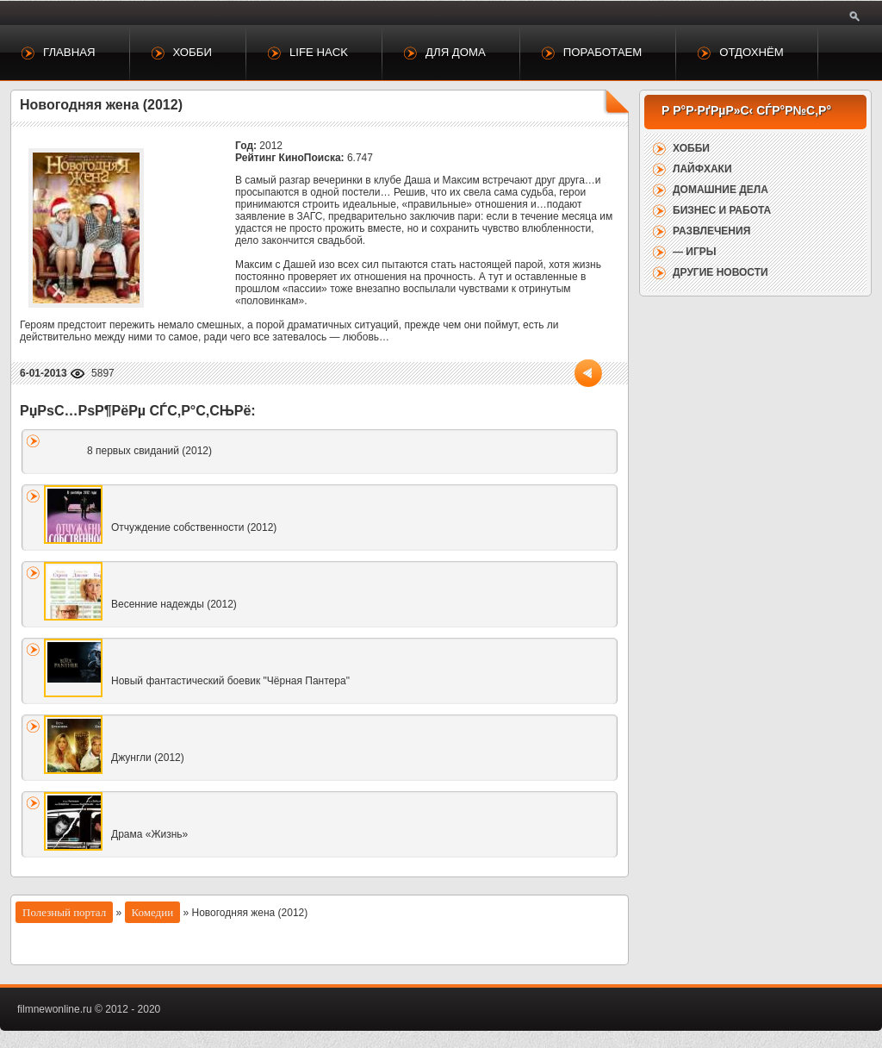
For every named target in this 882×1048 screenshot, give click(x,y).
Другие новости (720, 272)
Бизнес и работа (722, 210)
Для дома (455, 52)
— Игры (695, 252)
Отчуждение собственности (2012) (193, 527)
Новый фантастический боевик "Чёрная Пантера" (230, 681)
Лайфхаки (702, 169)
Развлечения (711, 231)
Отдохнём (751, 52)
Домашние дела (720, 190)
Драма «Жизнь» (149, 834)
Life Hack (318, 52)
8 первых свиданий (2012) (149, 451)
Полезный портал (64, 912)
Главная (69, 52)
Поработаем (602, 52)
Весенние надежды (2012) (174, 604)
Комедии (153, 912)
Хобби (192, 52)
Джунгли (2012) (147, 758)
